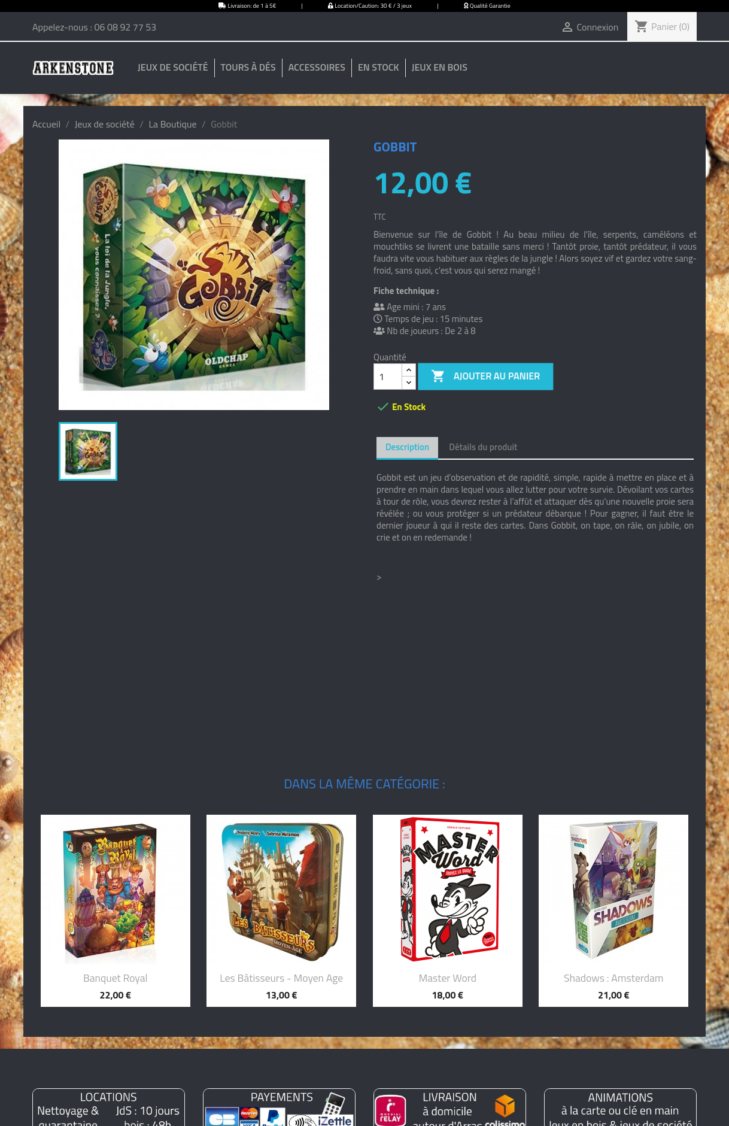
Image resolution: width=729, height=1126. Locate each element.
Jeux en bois (439, 67)
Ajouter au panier (486, 376)
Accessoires (316, 67)
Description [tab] (407, 447)
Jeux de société (173, 67)
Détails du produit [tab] (483, 447)
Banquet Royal (115, 978)
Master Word (448, 978)
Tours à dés (248, 67)
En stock (378, 67)
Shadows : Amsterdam (614, 978)
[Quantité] (387, 376)
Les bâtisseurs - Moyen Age (281, 978)
